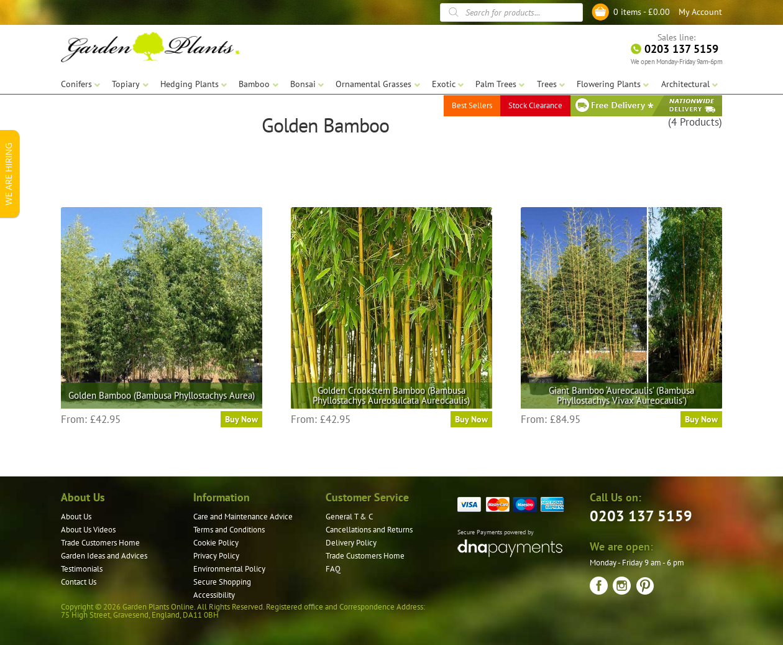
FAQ (333, 569)
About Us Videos (88, 529)
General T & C (349, 516)
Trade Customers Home (100, 542)
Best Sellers (472, 105)
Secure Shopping (222, 582)
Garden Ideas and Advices (104, 555)
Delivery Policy (351, 542)
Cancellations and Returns (369, 529)
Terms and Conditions (229, 529)
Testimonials (82, 569)
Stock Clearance (535, 105)
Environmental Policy (229, 569)
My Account (700, 11)
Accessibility (214, 595)
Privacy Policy (216, 555)
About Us (76, 516)
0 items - (641, 11)
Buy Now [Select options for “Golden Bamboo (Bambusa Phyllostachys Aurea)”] (241, 419)
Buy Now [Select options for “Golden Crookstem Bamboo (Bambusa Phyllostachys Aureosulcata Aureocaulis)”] (471, 419)
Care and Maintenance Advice (243, 516)
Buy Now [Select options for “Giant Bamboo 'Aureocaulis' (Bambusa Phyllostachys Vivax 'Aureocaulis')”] (701, 419)
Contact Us (78, 582)
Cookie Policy (216, 542)
